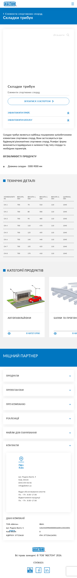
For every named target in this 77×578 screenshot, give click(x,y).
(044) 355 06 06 (25, 483)
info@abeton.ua (24, 485)
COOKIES (38, 562)
